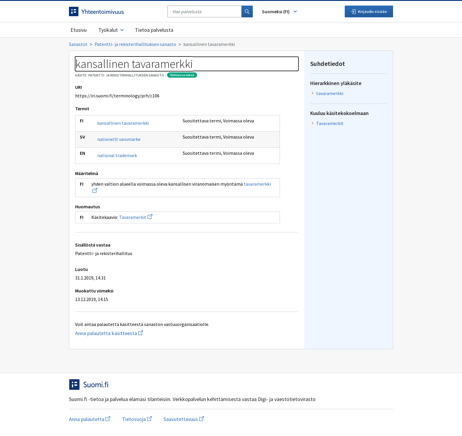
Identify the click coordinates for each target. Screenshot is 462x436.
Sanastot (78, 44)
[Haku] (247, 11)
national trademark (117, 155)
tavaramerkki (329, 93)
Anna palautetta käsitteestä (132, 333)
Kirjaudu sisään (369, 11)
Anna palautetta (89, 419)
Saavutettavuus (184, 419)
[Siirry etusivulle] (115, 11)
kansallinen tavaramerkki (123, 123)
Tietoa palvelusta (154, 29)
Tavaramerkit (135, 217)
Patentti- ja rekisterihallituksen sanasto (135, 44)
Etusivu (78, 29)
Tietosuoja (137, 419)
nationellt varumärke (119, 139)
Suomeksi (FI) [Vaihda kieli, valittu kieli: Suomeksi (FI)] (280, 11)
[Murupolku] (231, 44)
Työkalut (111, 29)
